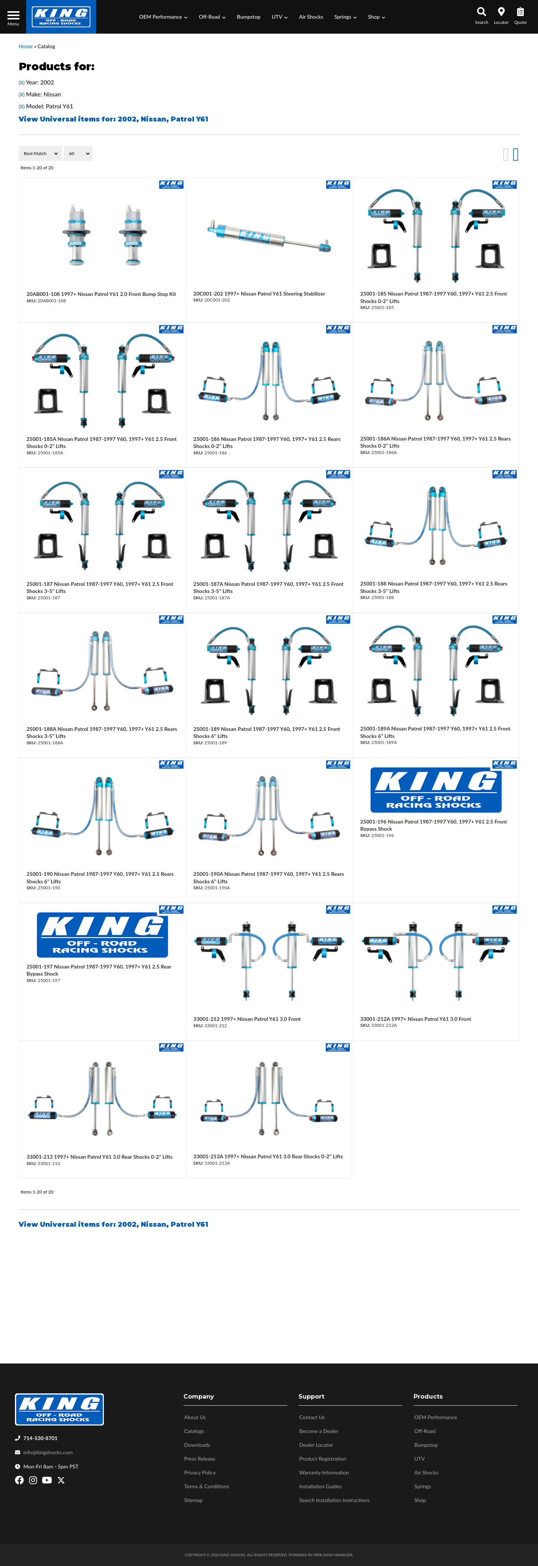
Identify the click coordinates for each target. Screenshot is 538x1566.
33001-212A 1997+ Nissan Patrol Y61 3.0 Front (415, 1019)
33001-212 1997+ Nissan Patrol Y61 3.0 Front (247, 1019)
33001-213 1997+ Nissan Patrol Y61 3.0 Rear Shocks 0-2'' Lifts (100, 1156)
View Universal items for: (113, 119)
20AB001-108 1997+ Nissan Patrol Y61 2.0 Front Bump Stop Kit (101, 294)
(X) (22, 83)
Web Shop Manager (332, 1555)
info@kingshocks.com (48, 1452)
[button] (164, 17)
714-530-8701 (41, 1438)
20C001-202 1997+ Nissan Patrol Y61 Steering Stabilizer (259, 293)
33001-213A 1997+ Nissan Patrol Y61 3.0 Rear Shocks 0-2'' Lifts (268, 1156)
